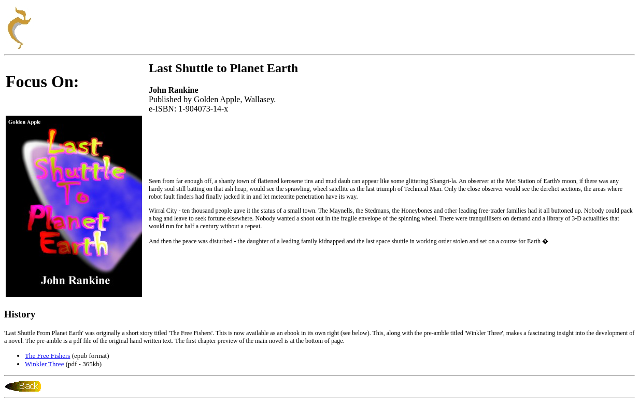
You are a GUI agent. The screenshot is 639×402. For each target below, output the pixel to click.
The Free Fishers (47, 355)
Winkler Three (44, 364)
